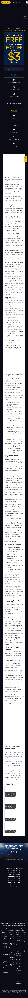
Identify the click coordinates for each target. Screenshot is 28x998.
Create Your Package (6, 2)
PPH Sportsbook (12, 953)
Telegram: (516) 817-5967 (14, 872)
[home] (8, 28)
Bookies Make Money (18, 946)
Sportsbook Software (12, 949)
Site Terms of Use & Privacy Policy (18, 989)
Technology (5, 943)
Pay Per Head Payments (5, 948)
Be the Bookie (5, 962)
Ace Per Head (6, 989)
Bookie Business (18, 982)
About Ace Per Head (5, 953)
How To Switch (5, 967)
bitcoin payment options (13, 665)
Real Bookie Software (18, 968)
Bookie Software (12, 944)
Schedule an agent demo (14, 756)
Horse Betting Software (12, 964)
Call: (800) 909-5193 (14, 3)
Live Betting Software (12, 970)
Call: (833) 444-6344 (14, 879)
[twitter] (24, 951)
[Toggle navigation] (25, 17)
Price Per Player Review (18, 975)
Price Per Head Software (18, 961)
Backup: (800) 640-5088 (18, 69)
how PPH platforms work (13, 239)
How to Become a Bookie (18, 953)
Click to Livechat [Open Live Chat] (14, 887)
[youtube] (24, 941)
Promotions (5, 972)
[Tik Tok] (24, 944)
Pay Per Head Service (18, 938)
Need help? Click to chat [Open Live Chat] (9, 69)
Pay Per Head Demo (5, 936)
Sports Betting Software (12, 938)
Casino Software (12, 958)
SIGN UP (26, 159)
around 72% (12, 466)
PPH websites (8, 307)
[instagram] (24, 938)
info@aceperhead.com (14, 885)
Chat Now (20, 3)
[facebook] (24, 947)
